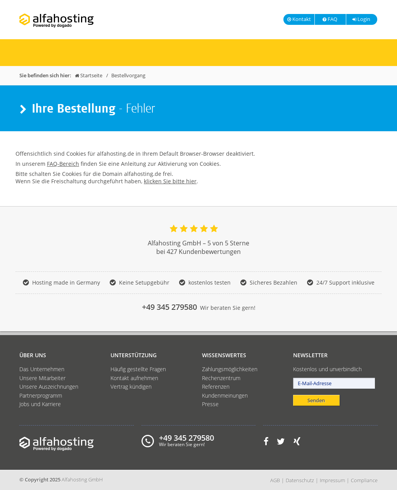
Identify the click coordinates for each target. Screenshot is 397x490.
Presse (210, 404)
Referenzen (216, 386)
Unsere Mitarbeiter (42, 378)
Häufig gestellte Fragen (138, 369)
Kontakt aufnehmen (134, 378)
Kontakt (299, 19)
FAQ (329, 19)
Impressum (332, 480)
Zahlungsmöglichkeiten (229, 369)
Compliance (364, 480)
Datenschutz (300, 480)
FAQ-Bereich (63, 163)
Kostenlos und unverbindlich (327, 369)
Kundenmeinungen (225, 395)
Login (361, 19)
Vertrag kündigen (131, 386)
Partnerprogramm (40, 395)
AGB (275, 480)
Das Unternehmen (41, 369)
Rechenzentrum (221, 378)
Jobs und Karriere (40, 404)
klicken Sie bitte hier (170, 181)
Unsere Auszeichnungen (48, 386)
